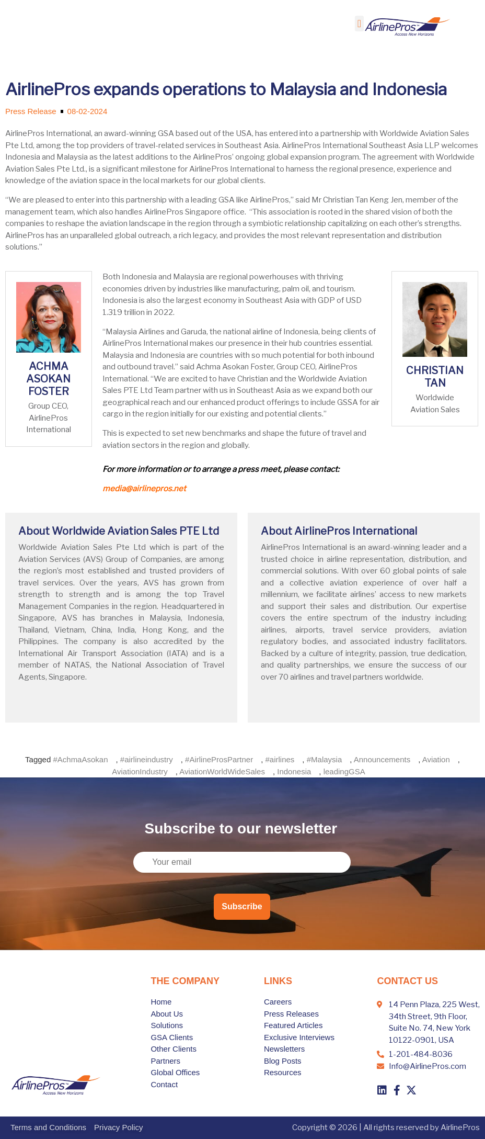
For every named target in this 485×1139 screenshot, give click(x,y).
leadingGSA (344, 771)
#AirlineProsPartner (219, 759)
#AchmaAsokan (80, 759)
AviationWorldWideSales (222, 771)
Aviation (436, 759)
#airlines (279, 759)
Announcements (382, 759)
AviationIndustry (139, 771)
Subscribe (242, 906)
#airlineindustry (146, 759)
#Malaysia (324, 759)
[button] (359, 23)
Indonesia (294, 771)
